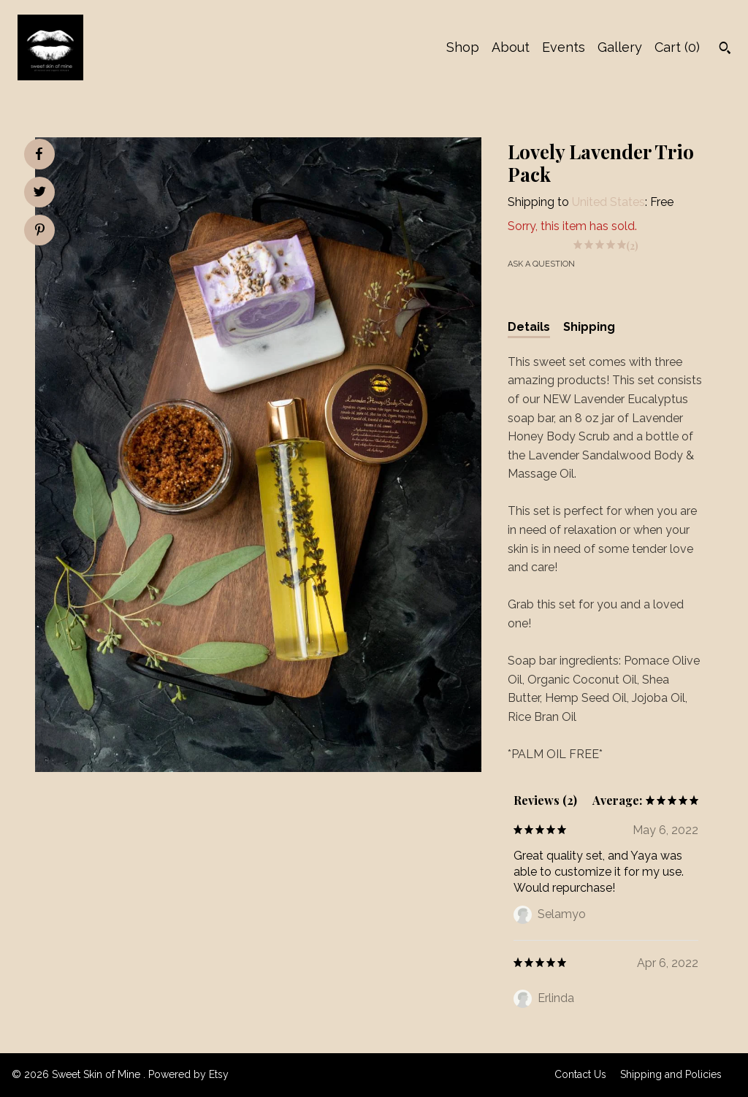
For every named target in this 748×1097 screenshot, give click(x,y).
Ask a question (541, 264)
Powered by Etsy (188, 1074)
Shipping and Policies (671, 1074)
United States (608, 202)
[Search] (725, 50)
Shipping (589, 327)
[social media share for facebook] (39, 154)
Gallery (620, 47)
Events (563, 47)
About (511, 47)
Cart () (677, 47)
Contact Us (580, 1074)
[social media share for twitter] (40, 193)
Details (529, 327)
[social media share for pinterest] (40, 231)
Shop (462, 47)
